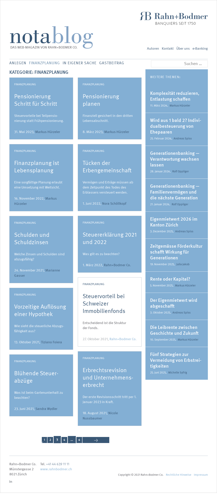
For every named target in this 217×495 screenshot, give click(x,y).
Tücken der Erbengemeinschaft (107, 168)
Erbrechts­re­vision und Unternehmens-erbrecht (108, 380)
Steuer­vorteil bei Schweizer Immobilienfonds (104, 306)
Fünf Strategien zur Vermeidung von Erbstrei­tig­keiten (175, 362)
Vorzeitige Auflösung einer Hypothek (40, 312)
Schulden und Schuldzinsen (31, 240)
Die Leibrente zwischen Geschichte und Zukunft (174, 332)
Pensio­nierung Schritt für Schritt (35, 102)
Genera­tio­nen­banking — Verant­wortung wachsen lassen (175, 161)
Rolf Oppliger (180, 173)
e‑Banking (200, 48)
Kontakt (168, 48)
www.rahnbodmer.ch (56, 471)
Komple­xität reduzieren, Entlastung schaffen (174, 98)
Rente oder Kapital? (170, 281)
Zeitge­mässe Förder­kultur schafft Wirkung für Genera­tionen (176, 254)
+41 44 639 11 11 (57, 466)
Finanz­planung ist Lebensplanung (36, 168)
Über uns (183, 48)
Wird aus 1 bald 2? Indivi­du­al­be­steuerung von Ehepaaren (175, 128)
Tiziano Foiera (51, 344)
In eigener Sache (88, 64)
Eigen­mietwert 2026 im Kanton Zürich (173, 224)
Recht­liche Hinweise (178, 477)
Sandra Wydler (46, 411)
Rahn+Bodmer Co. (117, 267)
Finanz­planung (49, 64)
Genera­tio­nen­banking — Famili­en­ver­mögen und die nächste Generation (175, 194)
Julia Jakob (183, 266)
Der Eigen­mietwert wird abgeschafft (173, 305)
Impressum (201, 477)
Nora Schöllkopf (114, 205)
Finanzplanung (25, 86)
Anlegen (18, 64)
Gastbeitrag (125, 64)
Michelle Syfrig (177, 374)
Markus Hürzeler (47, 134)
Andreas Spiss (183, 140)
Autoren (153, 48)
